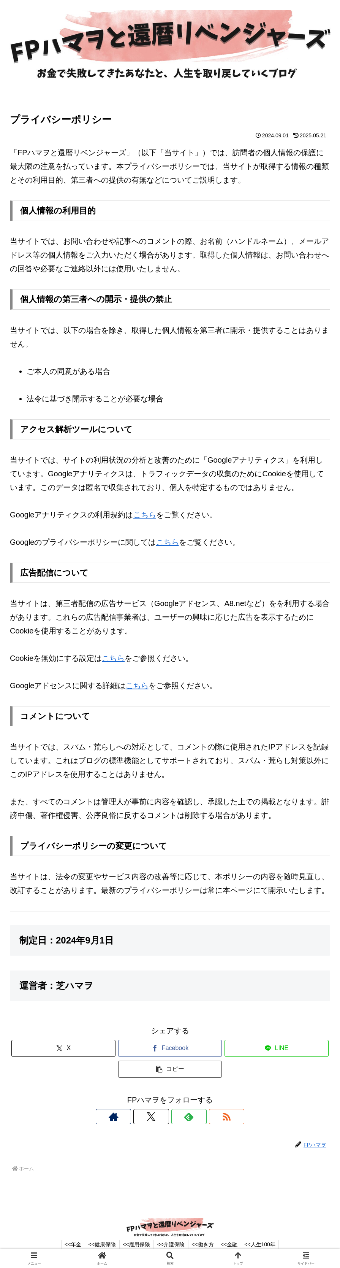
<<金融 (231, 1244)
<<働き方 (204, 1244)
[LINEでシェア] (277, 1048)
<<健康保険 (100, 1244)
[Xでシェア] (63, 1048)
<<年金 (70, 1244)
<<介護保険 (171, 1244)
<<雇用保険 (135, 1244)
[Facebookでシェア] (170, 1048)
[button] (170, 1069)
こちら (144, 515)
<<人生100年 (263, 1244)
